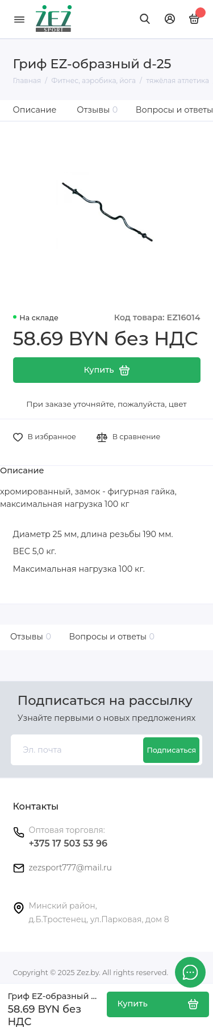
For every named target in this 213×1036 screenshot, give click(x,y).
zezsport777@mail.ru (70, 867)
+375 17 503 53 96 (68, 843)
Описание (35, 110)
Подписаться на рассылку (105, 700)
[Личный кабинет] (170, 19)
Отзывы (97, 110)
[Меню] (19, 19)
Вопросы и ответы (110, 636)
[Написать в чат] (190, 972)
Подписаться (171, 750)
